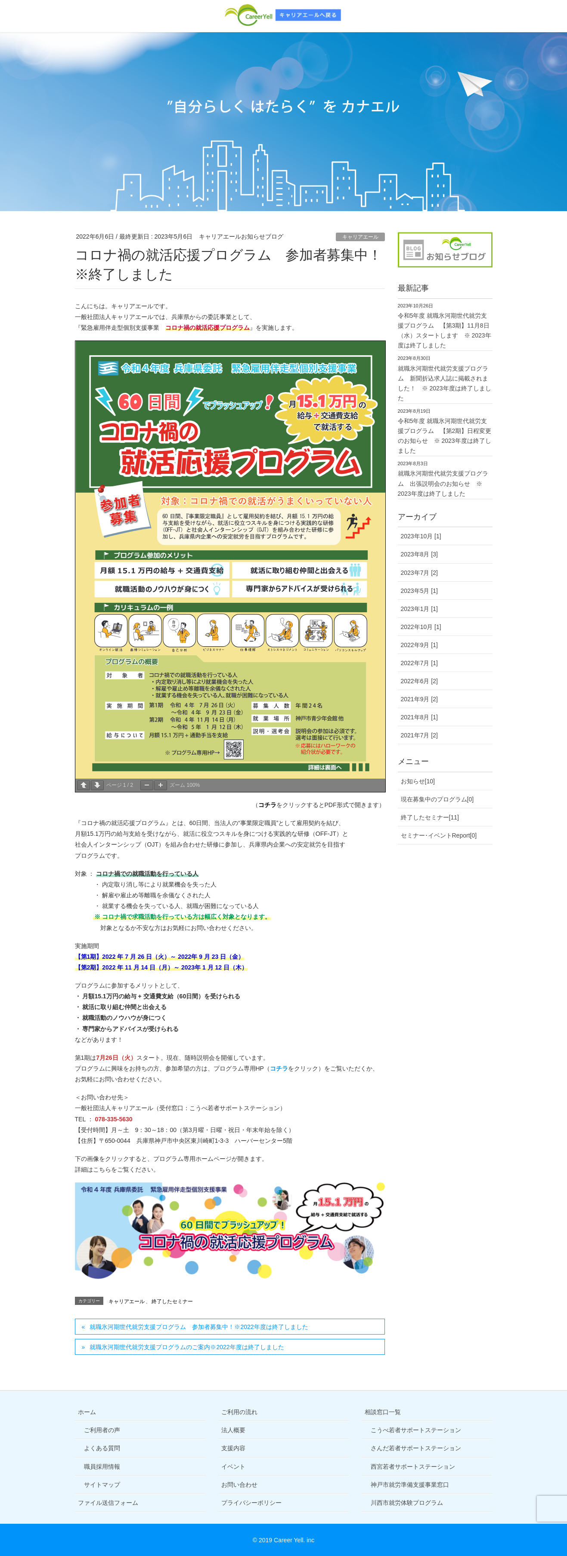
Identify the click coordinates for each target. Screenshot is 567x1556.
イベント (233, 1466)
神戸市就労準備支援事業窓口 (410, 1484)
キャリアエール (360, 237)
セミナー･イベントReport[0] (439, 835)
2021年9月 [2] (419, 699)
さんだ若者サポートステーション (416, 1448)
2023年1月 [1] (419, 608)
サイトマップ (102, 1484)
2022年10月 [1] (421, 626)
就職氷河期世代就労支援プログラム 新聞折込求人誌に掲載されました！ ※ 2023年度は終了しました (444, 383)
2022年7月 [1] (419, 663)
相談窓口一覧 (383, 1412)
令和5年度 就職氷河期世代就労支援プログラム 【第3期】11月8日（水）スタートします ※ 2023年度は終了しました (444, 330)
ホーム (87, 1412)
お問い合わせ (239, 1484)
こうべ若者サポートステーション (416, 1430)
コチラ (267, 804)
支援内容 (233, 1448)
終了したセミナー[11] (430, 817)
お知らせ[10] (418, 781)
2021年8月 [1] (419, 717)
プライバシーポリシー (251, 1502)
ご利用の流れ (239, 1412)
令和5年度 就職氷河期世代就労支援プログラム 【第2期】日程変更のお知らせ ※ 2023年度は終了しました (445, 435)
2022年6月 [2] (419, 681)
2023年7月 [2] (419, 572)
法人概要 (233, 1430)
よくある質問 (102, 1448)
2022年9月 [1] (419, 644)
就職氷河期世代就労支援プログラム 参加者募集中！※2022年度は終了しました (199, 1326)
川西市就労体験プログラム (407, 1502)
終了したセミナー (172, 1301)
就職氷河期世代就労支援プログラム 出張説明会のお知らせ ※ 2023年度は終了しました (443, 483)
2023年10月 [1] (421, 536)
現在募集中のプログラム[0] (437, 799)
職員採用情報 (102, 1466)
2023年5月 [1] (419, 590)
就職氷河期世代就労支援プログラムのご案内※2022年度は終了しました (187, 1347)
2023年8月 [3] (419, 554)
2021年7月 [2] (419, 735)
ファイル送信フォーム (108, 1502)
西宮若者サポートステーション (413, 1466)
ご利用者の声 (102, 1430)
